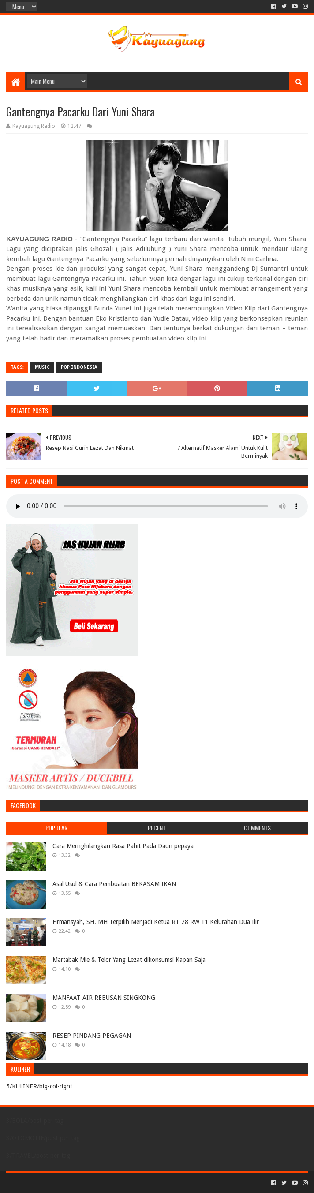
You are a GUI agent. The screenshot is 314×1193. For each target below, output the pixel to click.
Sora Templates (55, 1182)
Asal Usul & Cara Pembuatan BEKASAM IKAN (114, 883)
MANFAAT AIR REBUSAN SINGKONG (103, 997)
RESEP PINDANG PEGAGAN (91, 1035)
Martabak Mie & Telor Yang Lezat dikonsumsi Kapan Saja (129, 959)
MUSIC (42, 367)
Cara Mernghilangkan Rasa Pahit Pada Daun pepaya (123, 845)
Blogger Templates (106, 1182)
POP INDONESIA (79, 367)
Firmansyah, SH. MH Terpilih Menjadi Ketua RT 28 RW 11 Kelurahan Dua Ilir (155, 921)
